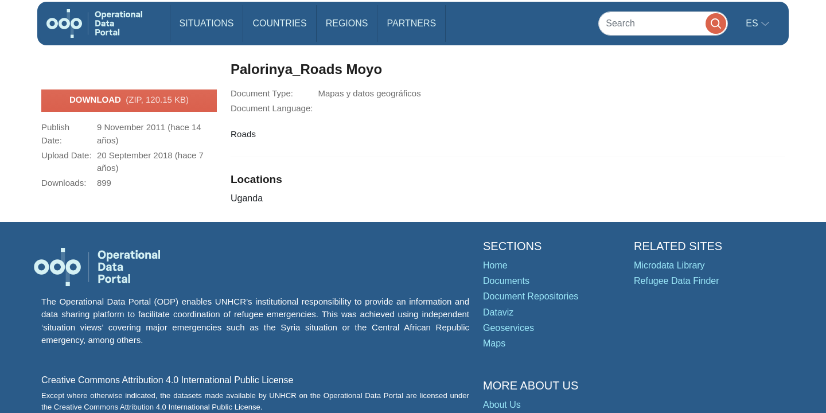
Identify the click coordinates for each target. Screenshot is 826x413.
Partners (411, 23)
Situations (207, 23)
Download (129, 100)
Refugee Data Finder (676, 281)
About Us (502, 405)
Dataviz (498, 312)
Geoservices (508, 328)
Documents (506, 281)
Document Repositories (530, 296)
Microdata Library (669, 265)
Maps (494, 343)
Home (495, 265)
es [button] (753, 23)
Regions (347, 23)
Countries (279, 23)
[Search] (663, 23)
